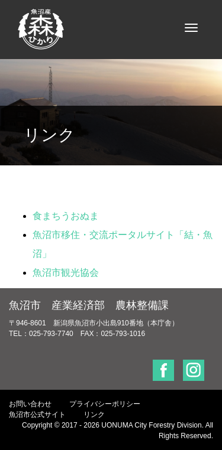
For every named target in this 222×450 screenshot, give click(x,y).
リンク (94, 414)
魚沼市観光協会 (66, 273)
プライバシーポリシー (104, 404)
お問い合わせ (30, 404)
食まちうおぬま (66, 216)
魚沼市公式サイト (37, 414)
